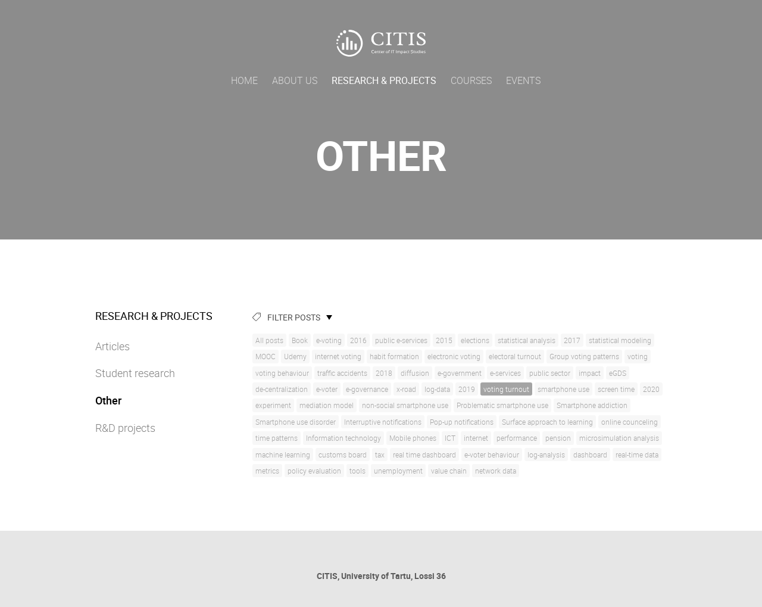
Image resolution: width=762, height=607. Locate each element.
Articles (112, 346)
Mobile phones (412, 438)
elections (475, 340)
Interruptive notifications (382, 422)
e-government (460, 373)
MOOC (265, 356)
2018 (384, 373)
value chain (449, 470)
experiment (273, 405)
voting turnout (506, 389)
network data (495, 470)
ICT (450, 438)
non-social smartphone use (405, 405)
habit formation (394, 356)
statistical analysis (526, 340)
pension (558, 438)
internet (476, 438)
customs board (342, 454)
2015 (444, 340)
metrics (267, 470)
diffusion (415, 373)
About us (294, 80)
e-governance (367, 389)
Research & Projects (384, 80)
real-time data (637, 454)
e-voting (329, 340)
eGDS (617, 373)
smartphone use (563, 389)
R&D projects (125, 428)
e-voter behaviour (491, 454)
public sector (549, 373)
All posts (269, 340)
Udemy (295, 356)
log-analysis (546, 454)
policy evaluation (314, 470)
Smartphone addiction (592, 405)
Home (244, 80)
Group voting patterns (584, 356)
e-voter (327, 389)
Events (523, 80)
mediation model (326, 405)
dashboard (590, 454)
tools (357, 470)
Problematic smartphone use (502, 405)
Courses (471, 80)
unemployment (398, 470)
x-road (406, 389)
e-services (505, 373)
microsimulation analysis (619, 438)
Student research (135, 373)
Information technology (343, 438)
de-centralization (281, 389)
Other (108, 400)
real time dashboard (424, 454)
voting (637, 356)
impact (590, 373)
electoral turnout (515, 356)
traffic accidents (342, 373)
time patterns (276, 438)
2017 (572, 340)
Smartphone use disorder (295, 422)
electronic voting (453, 356)
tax (380, 454)
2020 (651, 389)
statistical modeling (620, 340)
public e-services (401, 340)
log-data (437, 389)
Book (300, 340)
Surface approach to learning (547, 422)
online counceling (629, 422)
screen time (616, 389)
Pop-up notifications (462, 422)
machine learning (282, 454)
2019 (466, 389)
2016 (358, 340)
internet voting (338, 356)
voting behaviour (282, 373)
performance (516, 438)
